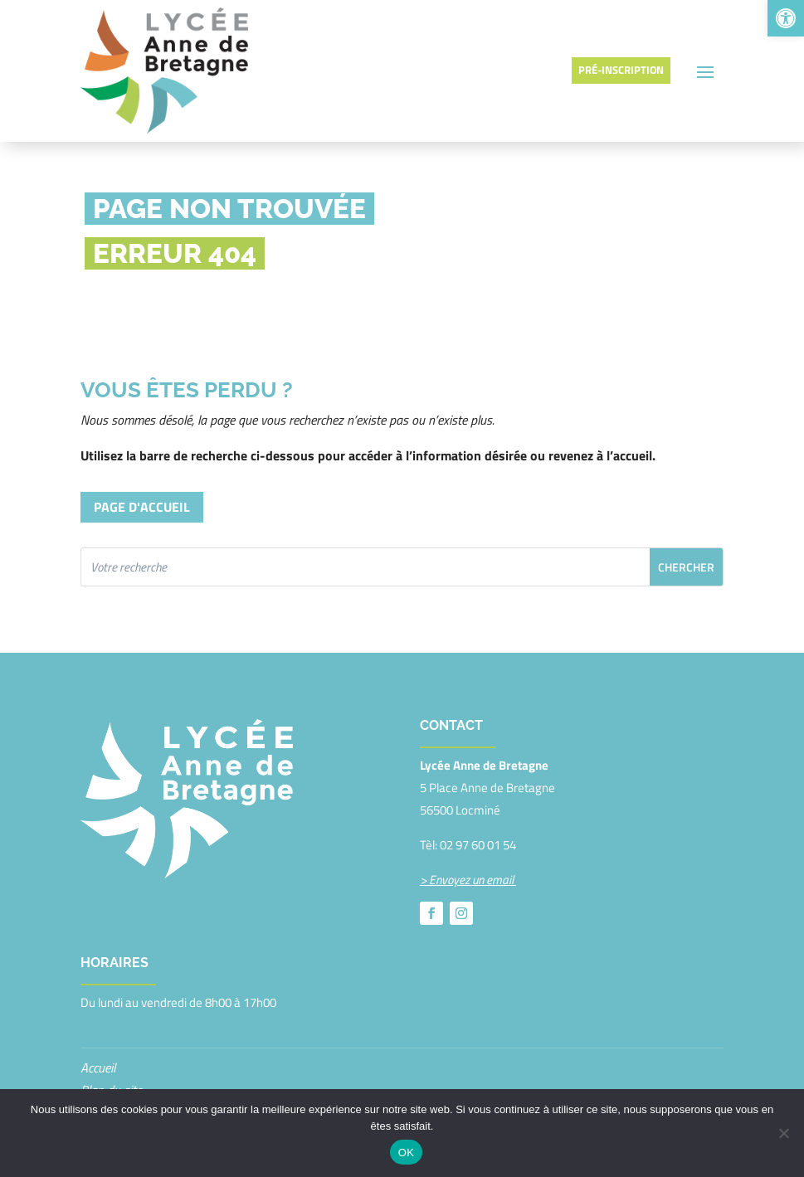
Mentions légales (123, 1064)
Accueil (97, 1019)
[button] (785, 18)
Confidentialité (117, 1087)
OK (406, 1152)
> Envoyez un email (468, 831)
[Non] (783, 1133)
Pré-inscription (621, 45)
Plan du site (111, 1042)
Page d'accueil (142, 459)
